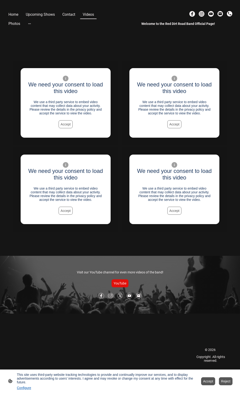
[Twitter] (120, 296)
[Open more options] (29, 23)
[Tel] (229, 14)
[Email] (220, 14)
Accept (66, 124)
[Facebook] (192, 14)
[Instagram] (201, 14)
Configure (24, 388)
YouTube (120, 283)
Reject (225, 381)
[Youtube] (211, 14)
